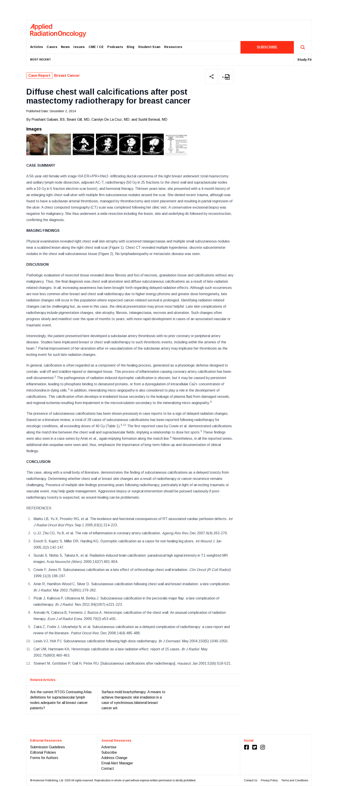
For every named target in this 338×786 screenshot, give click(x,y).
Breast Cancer (67, 75)
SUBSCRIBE (267, 47)
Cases (52, 47)
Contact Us (250, 780)
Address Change (114, 758)
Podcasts (115, 47)
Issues (79, 47)
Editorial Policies (43, 752)
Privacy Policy (269, 780)
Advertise (108, 747)
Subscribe (109, 752)
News (65, 47)
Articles (36, 47)
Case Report (39, 75)
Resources (173, 47)
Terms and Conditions (294, 780)
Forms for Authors (44, 758)
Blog (130, 47)
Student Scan (149, 47)
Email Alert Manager (117, 763)
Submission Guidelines (47, 747)
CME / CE (96, 47)
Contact (107, 768)
